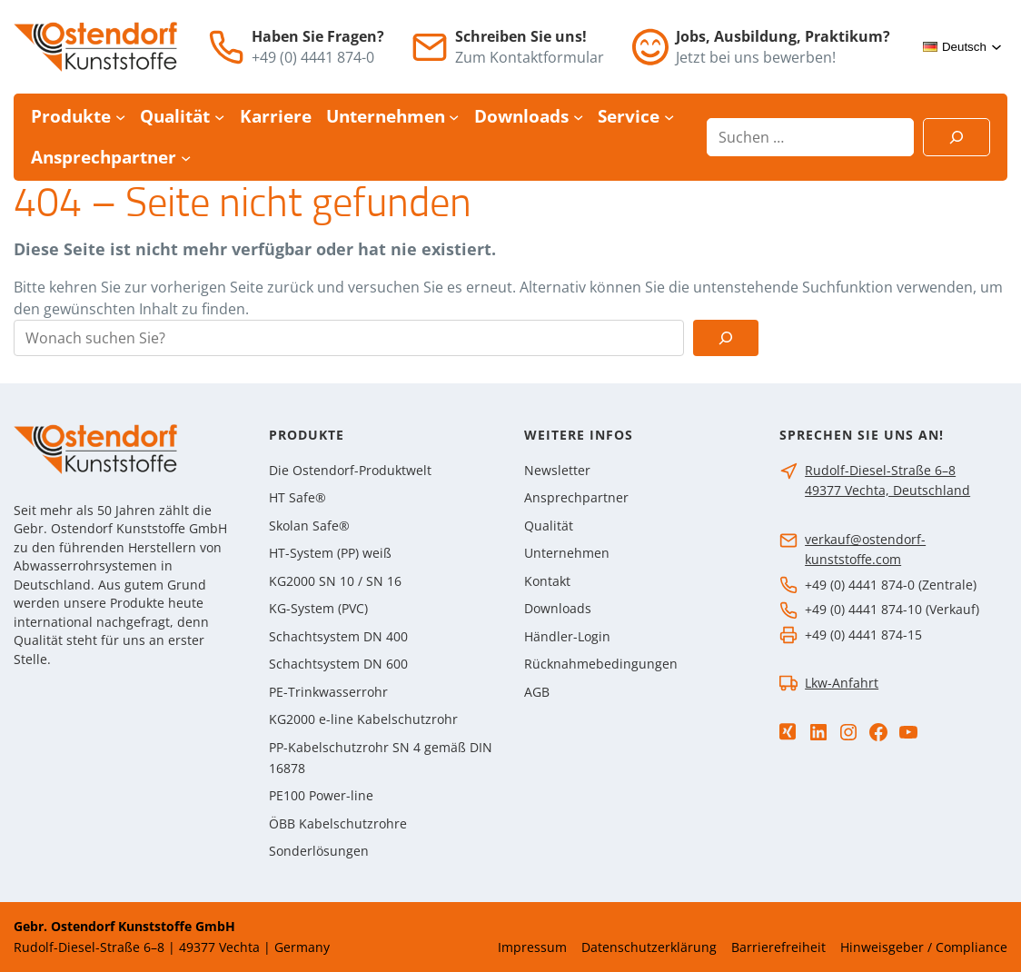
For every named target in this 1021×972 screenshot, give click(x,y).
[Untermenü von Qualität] (219, 117)
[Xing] (787, 731)
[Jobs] (650, 46)
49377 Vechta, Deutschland (887, 490)
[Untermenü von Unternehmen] (454, 117)
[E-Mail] (429, 47)
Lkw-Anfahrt (841, 682)
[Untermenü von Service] (669, 117)
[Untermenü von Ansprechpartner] (186, 157)
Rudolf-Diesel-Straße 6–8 (880, 470)
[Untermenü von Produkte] (120, 117)
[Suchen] (956, 137)
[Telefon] (226, 47)
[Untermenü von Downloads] (578, 117)
